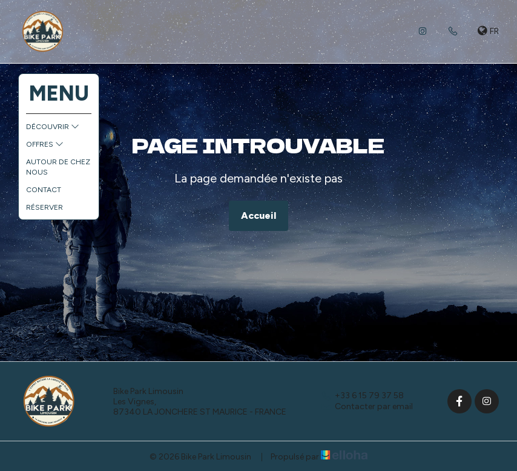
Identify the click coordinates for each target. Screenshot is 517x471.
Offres (45, 144)
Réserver (44, 207)
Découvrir (52, 126)
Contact (43, 189)
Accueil (258, 215)
